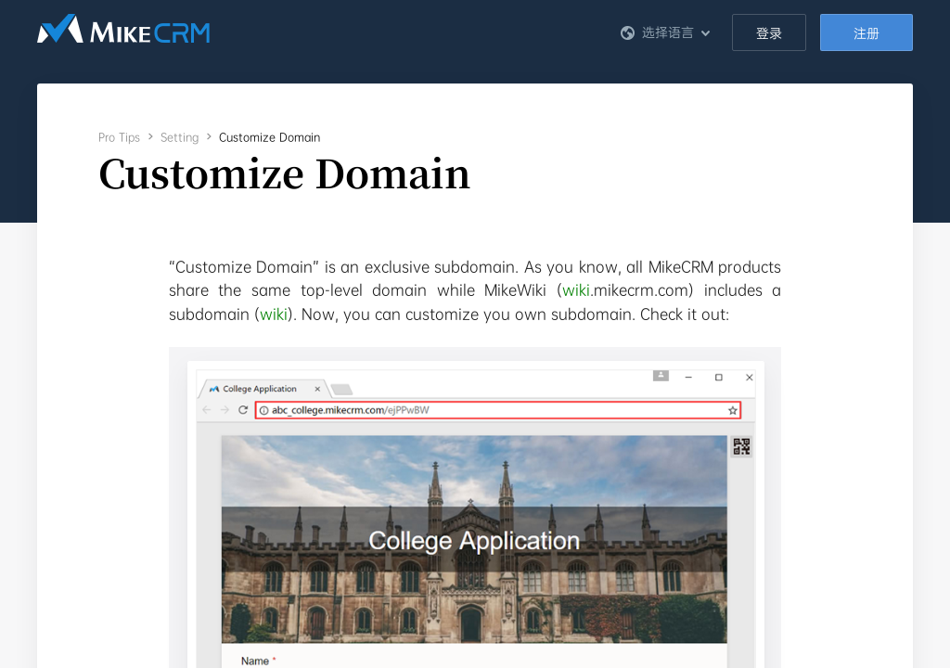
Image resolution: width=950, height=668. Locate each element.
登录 (769, 33)
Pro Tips (119, 137)
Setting (179, 137)
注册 (866, 33)
